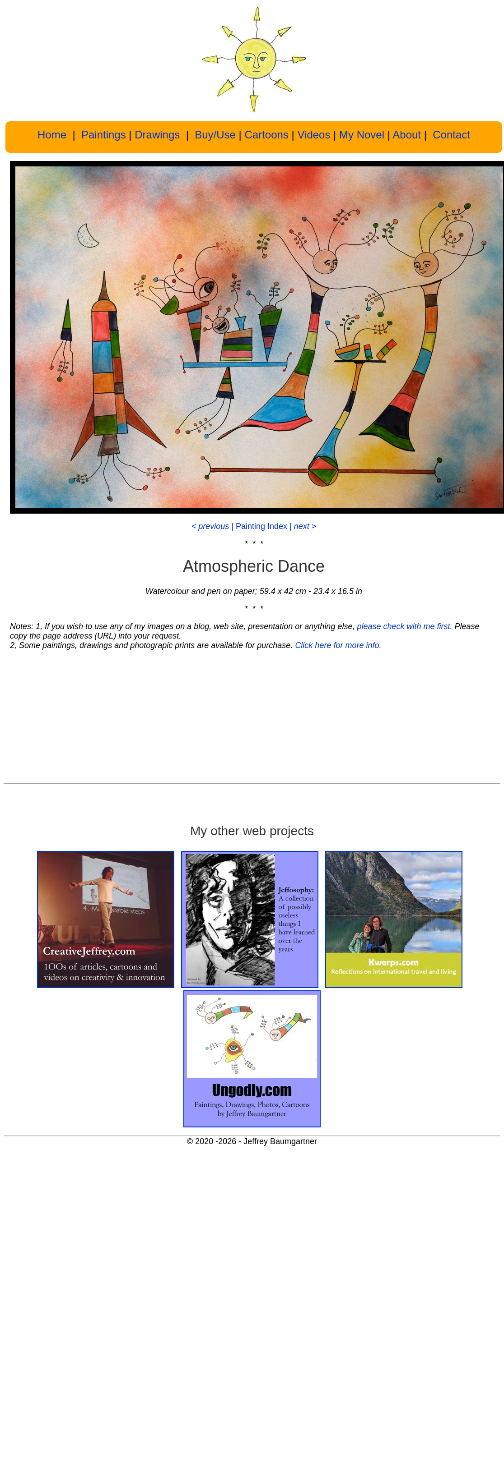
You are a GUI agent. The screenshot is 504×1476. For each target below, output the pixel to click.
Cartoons (267, 135)
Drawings (157, 135)
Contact (451, 135)
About (406, 135)
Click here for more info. (338, 645)
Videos (313, 135)
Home (51, 135)
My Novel (361, 135)
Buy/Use (216, 135)
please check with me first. (404, 626)
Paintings (102, 135)
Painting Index (262, 526)
